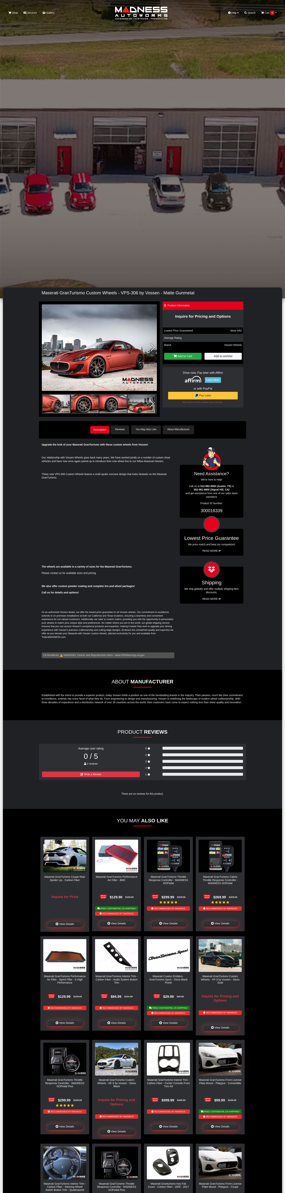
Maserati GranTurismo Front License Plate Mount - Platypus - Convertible (220, 1081)
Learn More (213, 379)
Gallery (48, 12)
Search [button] (250, 12)
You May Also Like (148, 429)
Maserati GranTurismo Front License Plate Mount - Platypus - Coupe (220, 1185)
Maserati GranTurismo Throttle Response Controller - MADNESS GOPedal (168, 879)
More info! (236, 330)
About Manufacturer (180, 429)
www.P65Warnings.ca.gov (129, 654)
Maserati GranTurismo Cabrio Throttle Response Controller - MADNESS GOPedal (220, 879)
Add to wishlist (223, 356)
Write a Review (91, 773)
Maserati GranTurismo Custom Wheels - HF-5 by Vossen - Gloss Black (116, 1082)
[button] (152, 348)
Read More (211, 550)
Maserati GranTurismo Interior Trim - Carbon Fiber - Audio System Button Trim (116, 979)
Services (30, 12)
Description (99, 429)
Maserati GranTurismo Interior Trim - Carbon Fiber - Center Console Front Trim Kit (168, 1082)
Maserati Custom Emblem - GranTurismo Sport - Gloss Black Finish (168, 979)
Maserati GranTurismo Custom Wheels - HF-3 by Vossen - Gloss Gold (220, 979)
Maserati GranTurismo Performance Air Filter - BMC (116, 878)
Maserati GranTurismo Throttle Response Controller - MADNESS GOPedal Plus (64, 1082)
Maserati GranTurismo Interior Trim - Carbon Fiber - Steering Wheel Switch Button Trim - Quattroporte (65, 1186)
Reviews (122, 429)
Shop (13, 12)
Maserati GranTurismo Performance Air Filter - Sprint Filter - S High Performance (65, 979)
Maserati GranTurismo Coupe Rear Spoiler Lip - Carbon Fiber (64, 878)
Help (233, 12)
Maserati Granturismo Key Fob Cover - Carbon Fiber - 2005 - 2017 (168, 1185)
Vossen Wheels (233, 345)
